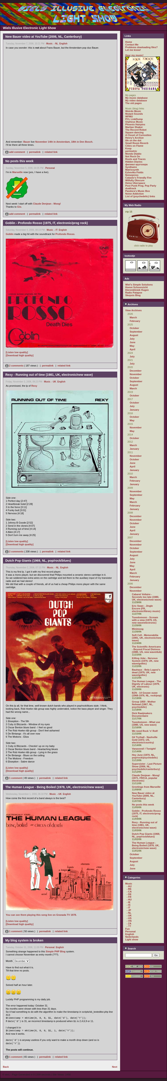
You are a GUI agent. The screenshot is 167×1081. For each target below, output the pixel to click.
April (132, 349)
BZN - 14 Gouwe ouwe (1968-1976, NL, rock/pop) (146, 694)
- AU (129, 886)
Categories (132, 877)
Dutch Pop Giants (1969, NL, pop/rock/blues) (146, 835)
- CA (129, 891)
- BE (129, 889)
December (135, 370)
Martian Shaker (134, 127)
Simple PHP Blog (56, 951)
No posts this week (143, 804)
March (133, 317)
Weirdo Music (133, 111)
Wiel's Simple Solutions (139, 284)
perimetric (131, 151)
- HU (129, 899)
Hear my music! (134, 55)
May (132, 346)
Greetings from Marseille (146, 787)
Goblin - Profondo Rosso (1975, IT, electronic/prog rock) (146, 813)
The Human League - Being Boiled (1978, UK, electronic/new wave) (145, 845)
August (134, 335)
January (134, 409)
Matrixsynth (132, 169)
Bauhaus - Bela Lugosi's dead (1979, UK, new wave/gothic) (146, 672)
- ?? (129, 926)
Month (9, 961)
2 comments (14, 365)
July (132, 338)
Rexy (34, 385)
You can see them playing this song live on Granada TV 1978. (41, 915)
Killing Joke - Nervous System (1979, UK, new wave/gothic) (145, 661)
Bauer (26, 141)
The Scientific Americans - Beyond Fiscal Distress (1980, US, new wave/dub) (147, 649)
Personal (50, 168)
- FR (129, 897)
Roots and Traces (135, 159)
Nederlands (132, 936)
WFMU (129, 116)
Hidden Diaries (133, 161)
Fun (127, 928)
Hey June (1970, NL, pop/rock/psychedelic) (145, 756)
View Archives (133, 310)
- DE (129, 894)
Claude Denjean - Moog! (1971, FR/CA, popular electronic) (146, 778)
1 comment (14, 778)
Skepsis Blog (133, 295)
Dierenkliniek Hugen (137, 290)
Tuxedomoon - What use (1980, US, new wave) (146, 723)
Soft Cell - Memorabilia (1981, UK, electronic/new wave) (146, 638)
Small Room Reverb (136, 143)
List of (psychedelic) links (140, 196)
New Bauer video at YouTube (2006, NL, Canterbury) (143, 796)
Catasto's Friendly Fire (138, 177)
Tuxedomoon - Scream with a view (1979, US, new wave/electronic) (145, 620)
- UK (54, 381)
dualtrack (130, 188)
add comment (15, 152)
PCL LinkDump (134, 119)
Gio (19, 206)
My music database (136, 97)
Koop (128, 148)
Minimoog (137, 629)
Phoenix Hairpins (135, 124)
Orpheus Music (134, 121)
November (136, 374)
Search (130, 948)
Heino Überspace (135, 183)
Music (49, 43)
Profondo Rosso (65, 234)
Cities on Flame (134, 145)
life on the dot (133, 140)
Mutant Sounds (134, 113)
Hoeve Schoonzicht (136, 287)
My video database (136, 100)
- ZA (129, 923)
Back (6, 1066)
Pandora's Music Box (137, 191)
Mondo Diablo (133, 153)
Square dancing (134, 132)
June (132, 342)
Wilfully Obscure (135, 180)
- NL (56, 43)
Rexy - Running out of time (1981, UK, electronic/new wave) (144, 825)
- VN (129, 921)
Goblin (10, 234)
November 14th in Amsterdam (52, 141)
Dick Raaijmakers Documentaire (142, 714)
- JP (129, 910)
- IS (128, 905)
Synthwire (131, 167)
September (136, 331)
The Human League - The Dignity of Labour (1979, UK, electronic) (146, 684)
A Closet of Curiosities (138, 135)
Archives (131, 304)
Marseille (17, 172)
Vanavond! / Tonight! (144, 748)
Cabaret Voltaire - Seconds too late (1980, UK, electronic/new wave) (146, 597)
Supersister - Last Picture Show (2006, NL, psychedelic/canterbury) (146, 766)
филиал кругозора (136, 164)
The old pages (133, 103)
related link (51, 152)
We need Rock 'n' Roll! (145, 731)
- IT (56, 230)
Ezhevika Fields (134, 172)
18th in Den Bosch (81, 141)
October (134, 328)
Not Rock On (132, 156)
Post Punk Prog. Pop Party (140, 185)
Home (128, 42)
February (135, 321)
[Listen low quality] (17, 352)
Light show (131, 939)
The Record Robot (135, 129)
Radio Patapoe (133, 292)
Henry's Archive (134, 137)
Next (114, 1066)
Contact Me (131, 44)
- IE (128, 902)
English (63, 43)
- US (129, 918)
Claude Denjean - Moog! (47, 203)
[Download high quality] (20, 355)
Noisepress (131, 175)
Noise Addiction (134, 193)
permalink (35, 152)
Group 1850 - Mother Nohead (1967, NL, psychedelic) (144, 704)
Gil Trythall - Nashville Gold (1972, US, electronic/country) (144, 740)
